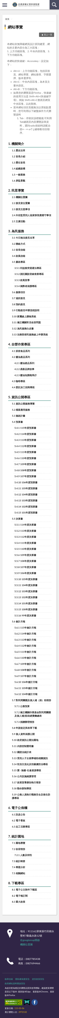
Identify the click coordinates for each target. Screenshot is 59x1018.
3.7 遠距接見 (18, 298)
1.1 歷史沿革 (18, 150)
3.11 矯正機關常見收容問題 (26, 322)
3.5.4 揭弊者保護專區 (25, 286)
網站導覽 (15, 27)
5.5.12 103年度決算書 (26, 591)
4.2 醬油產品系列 (21, 357)
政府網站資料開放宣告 (15, 983)
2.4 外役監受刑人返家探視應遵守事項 (31, 215)
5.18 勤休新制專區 (21, 788)
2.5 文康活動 (18, 221)
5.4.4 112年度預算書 (25, 446)
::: (2, 2)
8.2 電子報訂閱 (20, 895)
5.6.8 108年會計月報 (25, 669)
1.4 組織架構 (18, 168)
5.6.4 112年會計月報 (25, 645)
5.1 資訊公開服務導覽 (23, 403)
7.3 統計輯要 (18, 861)
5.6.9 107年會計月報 (25, 676)
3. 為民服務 (16, 231)
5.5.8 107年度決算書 (25, 567)
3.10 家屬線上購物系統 (24, 316)
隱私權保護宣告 (22, 979)
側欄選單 (4, 5)
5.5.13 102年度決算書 (26, 597)
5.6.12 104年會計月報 (26, 694)
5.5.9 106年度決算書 (25, 573)
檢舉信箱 (9, 979)
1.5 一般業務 (18, 174)
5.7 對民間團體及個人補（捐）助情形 (31, 700)
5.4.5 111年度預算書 (25, 452)
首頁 (7, 19)
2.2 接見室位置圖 (21, 203)
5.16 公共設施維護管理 (24, 776)
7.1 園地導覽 (18, 842)
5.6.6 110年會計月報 (25, 657)
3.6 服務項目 (18, 292)
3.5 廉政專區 (18, 261)
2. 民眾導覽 (16, 190)
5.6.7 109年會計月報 (25, 663)
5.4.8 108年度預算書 (25, 470)
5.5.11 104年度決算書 (26, 585)
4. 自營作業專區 (19, 344)
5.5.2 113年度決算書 (25, 530)
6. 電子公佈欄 (17, 808)
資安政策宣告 (38, 979)
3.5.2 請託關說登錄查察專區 (29, 274)
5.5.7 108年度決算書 (25, 561)
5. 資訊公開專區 (19, 397)
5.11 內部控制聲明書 (23, 746)
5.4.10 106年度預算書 (26, 482)
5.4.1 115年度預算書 (25, 427)
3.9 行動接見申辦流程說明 (25, 310)
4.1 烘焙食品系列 (21, 351)
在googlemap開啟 (30, 939)
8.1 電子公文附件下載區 (24, 889)
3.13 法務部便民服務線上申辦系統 (30, 334)
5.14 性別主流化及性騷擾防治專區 (30, 764)
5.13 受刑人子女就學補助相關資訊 (30, 758)
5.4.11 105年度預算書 (26, 488)
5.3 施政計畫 (18, 415)
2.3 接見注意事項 (21, 209)
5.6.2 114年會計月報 (25, 633)
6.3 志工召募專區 (21, 826)
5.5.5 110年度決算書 (25, 548)
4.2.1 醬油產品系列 (24, 363)
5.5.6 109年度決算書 (25, 555)
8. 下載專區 (16, 883)
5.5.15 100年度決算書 (26, 609)
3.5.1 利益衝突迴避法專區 (28, 268)
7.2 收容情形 (18, 849)
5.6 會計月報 (18, 621)
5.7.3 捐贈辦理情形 (24, 721)
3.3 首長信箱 (18, 249)
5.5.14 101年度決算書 (26, 603)
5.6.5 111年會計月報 (25, 651)
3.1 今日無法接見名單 (23, 237)
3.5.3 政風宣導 (22, 280)
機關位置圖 (26, 944)
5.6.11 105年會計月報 (26, 688)
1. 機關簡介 (16, 144)
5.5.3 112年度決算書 (25, 536)
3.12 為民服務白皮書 (23, 328)
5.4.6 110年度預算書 (25, 458)
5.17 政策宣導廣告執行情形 (26, 782)
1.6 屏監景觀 (18, 180)
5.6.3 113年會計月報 (25, 639)
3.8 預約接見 (18, 304)
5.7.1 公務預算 (22, 706)
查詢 (54, 4)
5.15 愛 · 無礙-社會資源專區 (26, 770)
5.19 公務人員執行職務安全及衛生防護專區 (31, 796)
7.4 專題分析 (18, 867)
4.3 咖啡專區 (18, 381)
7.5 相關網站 (18, 873)
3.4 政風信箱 (18, 255)
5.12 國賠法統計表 (21, 752)
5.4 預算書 (17, 421)
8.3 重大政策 (18, 901)
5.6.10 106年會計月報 (26, 682)
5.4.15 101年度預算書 (26, 512)
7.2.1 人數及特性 (23, 855)
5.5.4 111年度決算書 (25, 542)
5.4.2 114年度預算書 (25, 434)
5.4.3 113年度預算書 (25, 440)
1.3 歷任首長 (18, 162)
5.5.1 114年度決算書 (25, 524)
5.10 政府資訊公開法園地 (25, 740)
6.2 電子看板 (18, 820)
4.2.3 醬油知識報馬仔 (25, 375)
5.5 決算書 (17, 518)
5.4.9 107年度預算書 (25, 476)
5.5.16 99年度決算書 (25, 615)
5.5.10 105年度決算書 (26, 579)
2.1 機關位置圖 (20, 197)
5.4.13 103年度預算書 (26, 500)
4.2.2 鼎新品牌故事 (24, 369)
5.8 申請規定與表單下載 (24, 727)
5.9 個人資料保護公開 (23, 734)
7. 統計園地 (16, 836)
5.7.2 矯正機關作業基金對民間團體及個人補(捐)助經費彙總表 (32, 714)
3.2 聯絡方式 (18, 243)
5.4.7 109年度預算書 (25, 464)
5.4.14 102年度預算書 (26, 506)
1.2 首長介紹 (18, 156)
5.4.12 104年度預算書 (26, 494)
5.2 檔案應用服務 (21, 409)
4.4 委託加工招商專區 (23, 387)
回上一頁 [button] (48, 34)
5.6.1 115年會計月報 (25, 627)
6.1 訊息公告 (18, 814)
